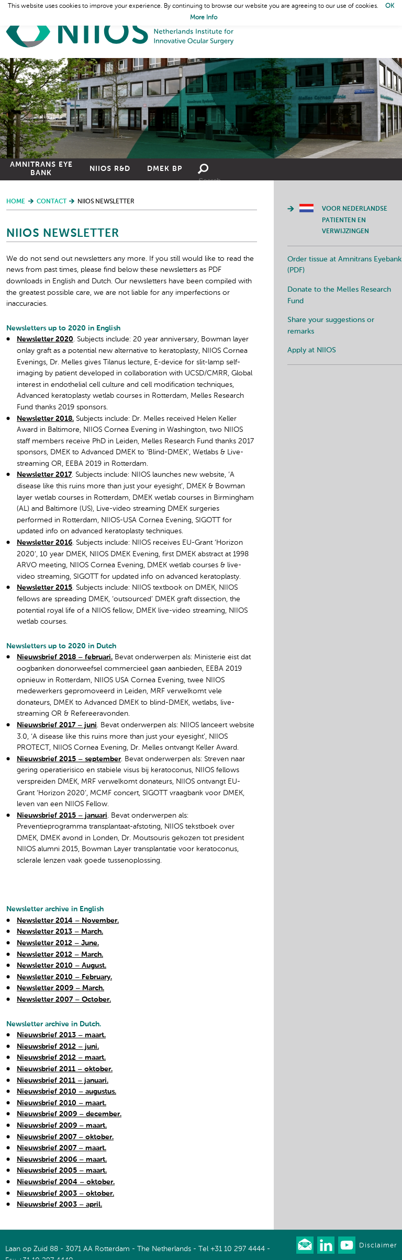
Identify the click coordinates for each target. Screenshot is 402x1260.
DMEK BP (164, 169)
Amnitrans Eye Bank (41, 169)
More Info (203, 18)
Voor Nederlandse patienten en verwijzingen (354, 220)
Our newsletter (305, 1245)
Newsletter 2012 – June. (58, 943)
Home (120, 31)
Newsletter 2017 (44, 474)
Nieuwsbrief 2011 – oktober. (65, 1069)
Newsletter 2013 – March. (60, 931)
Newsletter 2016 (44, 542)
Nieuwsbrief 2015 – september (69, 759)
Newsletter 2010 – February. (64, 977)
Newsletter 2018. (45, 418)
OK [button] (389, 6)
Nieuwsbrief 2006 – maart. (62, 1159)
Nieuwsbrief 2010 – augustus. (66, 1091)
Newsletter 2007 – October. (64, 999)
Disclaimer (378, 1245)
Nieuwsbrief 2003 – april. (59, 1204)
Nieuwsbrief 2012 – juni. (58, 1046)
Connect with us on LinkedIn (325, 1245)
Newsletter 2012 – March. (60, 954)
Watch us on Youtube (346, 1245)
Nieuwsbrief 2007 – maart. (61, 1148)
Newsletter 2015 (44, 587)
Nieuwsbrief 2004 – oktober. (66, 1182)
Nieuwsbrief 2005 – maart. (62, 1170)
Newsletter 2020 (45, 339)
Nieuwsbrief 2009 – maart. (62, 1125)
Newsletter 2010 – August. (61, 965)
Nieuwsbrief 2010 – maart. (61, 1103)
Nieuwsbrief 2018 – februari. (65, 657)
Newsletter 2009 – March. (60, 988)
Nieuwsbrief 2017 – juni (57, 725)
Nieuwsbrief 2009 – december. (69, 1114)
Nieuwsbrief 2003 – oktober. (65, 1193)
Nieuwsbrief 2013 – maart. (61, 1035)
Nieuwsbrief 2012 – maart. (61, 1057)
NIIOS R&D (110, 169)
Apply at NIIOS (311, 350)
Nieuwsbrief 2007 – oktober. (65, 1137)
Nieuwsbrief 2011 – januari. (62, 1080)
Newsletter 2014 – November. (68, 920)
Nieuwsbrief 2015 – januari (62, 815)
